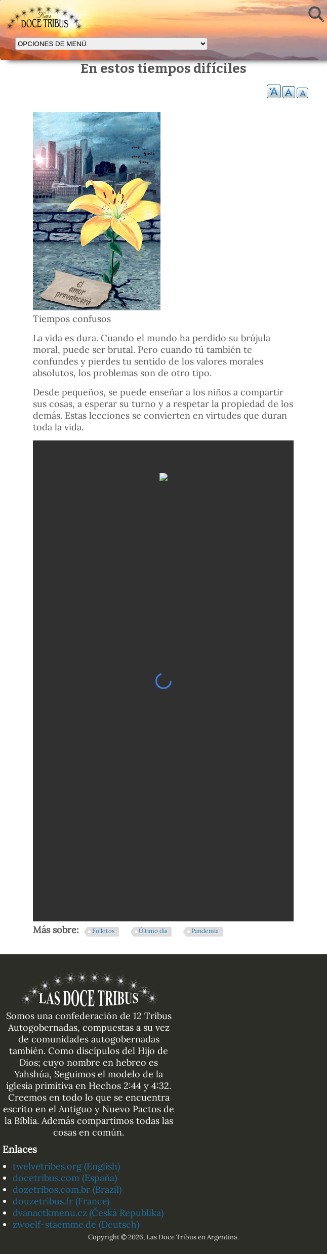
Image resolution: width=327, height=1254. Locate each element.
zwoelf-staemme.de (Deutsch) (76, 1224)
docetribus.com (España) (65, 1178)
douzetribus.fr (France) (61, 1201)
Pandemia (205, 931)
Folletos (103, 931)
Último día (153, 931)
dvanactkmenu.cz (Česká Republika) (88, 1213)
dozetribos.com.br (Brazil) (67, 1189)
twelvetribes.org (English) (66, 1166)
